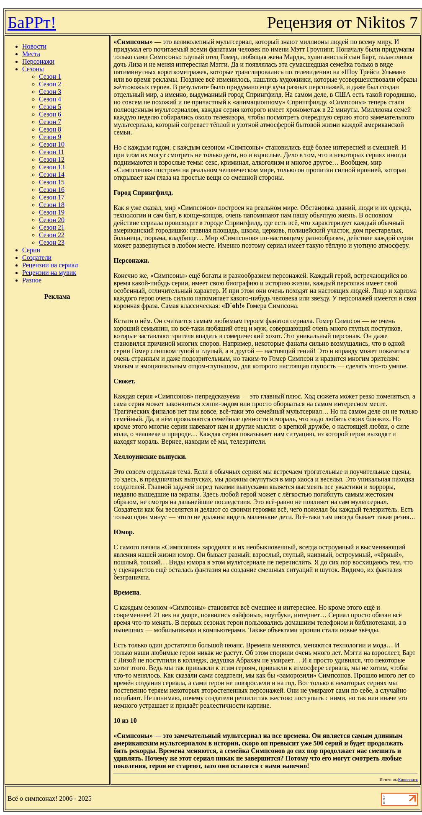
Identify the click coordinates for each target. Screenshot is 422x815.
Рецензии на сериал (50, 265)
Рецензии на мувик (49, 272)
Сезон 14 (51, 174)
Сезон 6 (50, 114)
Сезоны (33, 68)
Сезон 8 (50, 129)
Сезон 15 (51, 182)
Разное (31, 280)
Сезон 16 (51, 189)
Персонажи (38, 61)
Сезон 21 (51, 227)
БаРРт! (32, 22)
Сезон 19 (51, 212)
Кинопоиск (408, 779)
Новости (34, 46)
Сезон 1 (50, 76)
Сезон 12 (51, 159)
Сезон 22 (51, 234)
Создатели (36, 257)
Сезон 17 (51, 197)
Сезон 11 (51, 151)
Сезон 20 (51, 219)
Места (31, 53)
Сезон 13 (51, 167)
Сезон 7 (50, 121)
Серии (31, 250)
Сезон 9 (50, 136)
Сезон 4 (50, 99)
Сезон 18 (51, 204)
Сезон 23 (51, 242)
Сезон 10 (51, 144)
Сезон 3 (50, 91)
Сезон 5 (50, 106)
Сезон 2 (50, 84)
